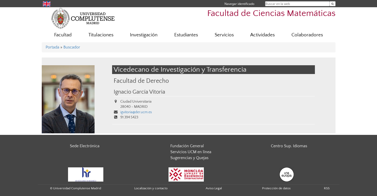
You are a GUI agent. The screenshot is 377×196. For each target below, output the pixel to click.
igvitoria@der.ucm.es (136, 112)
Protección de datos (276, 188)
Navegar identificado (239, 4)
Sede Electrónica (84, 146)
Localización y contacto (150, 188)
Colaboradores (307, 35)
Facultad (63, 35)
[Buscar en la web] (333, 3)
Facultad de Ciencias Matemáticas (271, 13)
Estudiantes (186, 35)
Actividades (262, 35)
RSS (327, 188)
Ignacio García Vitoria (139, 92)
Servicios (224, 35)
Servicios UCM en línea (190, 152)
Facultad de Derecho (141, 80)
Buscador (71, 47)
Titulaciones (100, 35)
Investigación (143, 35)
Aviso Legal (214, 188)
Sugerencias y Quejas (189, 158)
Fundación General (187, 146)
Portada (52, 47)
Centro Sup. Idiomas (289, 146)
